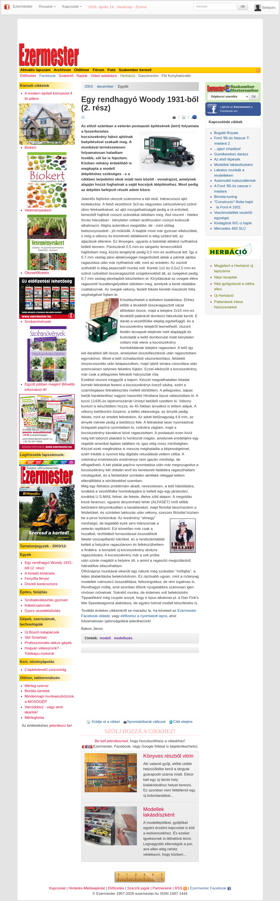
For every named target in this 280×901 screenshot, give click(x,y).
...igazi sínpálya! (227, 149)
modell (105, 638)
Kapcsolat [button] (72, 6)
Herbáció (127, 75)
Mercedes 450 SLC (230, 228)
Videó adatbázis (104, 75)
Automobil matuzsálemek (235, 180)
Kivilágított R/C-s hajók (233, 223)
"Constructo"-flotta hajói (233, 202)
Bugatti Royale (226, 133)
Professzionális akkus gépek (48, 643)
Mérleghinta (34, 717)
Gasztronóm (148, 75)
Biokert (30, 147)
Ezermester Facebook (210, 888)
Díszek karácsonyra (41, 584)
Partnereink (162, 888)
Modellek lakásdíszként (233, 164)
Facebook (47, 75)
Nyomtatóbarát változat (144, 721)
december (105, 86)
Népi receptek (225, 277)
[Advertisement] (140, 30)
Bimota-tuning (225, 196)
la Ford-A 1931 (227, 207)
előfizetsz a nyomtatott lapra (144, 616)
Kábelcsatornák (37, 605)
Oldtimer (81, 70)
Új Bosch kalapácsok (42, 632)
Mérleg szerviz (37, 686)
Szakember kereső (135, 70)
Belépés (269, 7)
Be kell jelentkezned (111, 741)
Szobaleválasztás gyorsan (46, 600)
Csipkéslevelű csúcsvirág (45, 669)
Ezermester (22, 6)
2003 (88, 86)
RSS (181, 888)
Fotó (111, 70)
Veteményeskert (38, 210)
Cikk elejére (181, 721)
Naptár (82, 75)
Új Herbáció (224, 295)
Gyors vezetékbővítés (42, 611)
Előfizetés (28, 75)
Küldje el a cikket (103, 721)
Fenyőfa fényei (37, 578)
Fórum (98, 70)
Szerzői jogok (138, 888)
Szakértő (66, 75)
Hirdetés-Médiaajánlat (87, 888)
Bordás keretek (37, 691)
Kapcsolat (57, 888)
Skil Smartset (35, 637)
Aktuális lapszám (35, 70)
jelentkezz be (60, 725)
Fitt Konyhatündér (176, 75)
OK (243, 6)
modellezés (123, 638)
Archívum (62, 70)
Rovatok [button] (47, 6)
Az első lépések (227, 159)
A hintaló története (40, 573)
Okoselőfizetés (37, 273)
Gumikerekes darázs (231, 154)
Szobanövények (38, 321)
